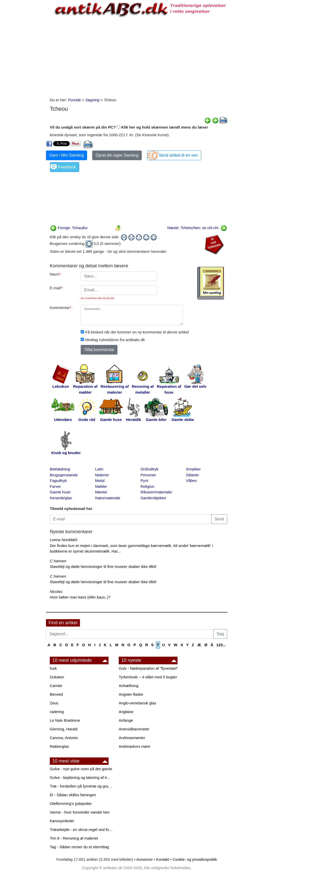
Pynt (144, 480)
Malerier (102, 475)
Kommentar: (61, 307)
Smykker (193, 469)
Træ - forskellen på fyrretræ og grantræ (82, 786)
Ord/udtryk (149, 469)
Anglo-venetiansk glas (137, 703)
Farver (55, 486)
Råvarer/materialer (156, 492)
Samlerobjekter (153, 498)
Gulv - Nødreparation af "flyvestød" (148, 668)
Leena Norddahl (63, 540)
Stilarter (192, 475)
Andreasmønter (132, 737)
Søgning (92, 100)
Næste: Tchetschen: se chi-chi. (197, 228)
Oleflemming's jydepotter (71, 803)
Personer (148, 475)
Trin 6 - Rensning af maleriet (74, 838)
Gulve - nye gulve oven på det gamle (81, 769)
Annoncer (144, 859)
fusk (53, 668)
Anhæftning (128, 685)
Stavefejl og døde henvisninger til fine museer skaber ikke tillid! (103, 566)
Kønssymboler (62, 821)
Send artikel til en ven (178, 155)
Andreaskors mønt (134, 746)
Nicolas (56, 591)
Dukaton (57, 677)
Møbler (101, 486)
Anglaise (126, 711)
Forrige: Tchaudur (69, 228)
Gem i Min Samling (66, 155)
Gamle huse (60, 492)
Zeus (54, 703)
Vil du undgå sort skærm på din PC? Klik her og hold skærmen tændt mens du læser (129, 127)
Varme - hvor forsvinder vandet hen (80, 812)
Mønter (101, 492)
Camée (56, 685)
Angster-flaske (131, 694)
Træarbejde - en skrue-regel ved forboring (82, 829)
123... (221, 645)
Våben (191, 480)
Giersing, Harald (63, 729)
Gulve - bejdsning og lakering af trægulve (82, 777)
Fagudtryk (58, 480)
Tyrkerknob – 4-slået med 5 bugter (148, 677)
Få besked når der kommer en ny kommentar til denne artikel (137, 332)
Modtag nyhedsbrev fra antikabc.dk (115, 340)
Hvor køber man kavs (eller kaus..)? (80, 597)
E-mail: (56, 288)
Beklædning (60, 469)
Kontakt (162, 859)
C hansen (58, 561)
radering (57, 711)
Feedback (67, 167)
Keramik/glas (61, 498)
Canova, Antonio (64, 737)
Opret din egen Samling (117, 155)
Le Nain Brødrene (65, 720)
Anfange (126, 720)
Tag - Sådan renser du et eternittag (79, 847)
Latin (99, 469)
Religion (147, 486)
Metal (100, 480)
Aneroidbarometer (134, 729)
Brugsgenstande (64, 475)
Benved (56, 694)
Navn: (55, 274)
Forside (74, 100)
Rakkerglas (59, 746)
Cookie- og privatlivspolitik (195, 859)
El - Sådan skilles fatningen (73, 795)
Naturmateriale (107, 498)
